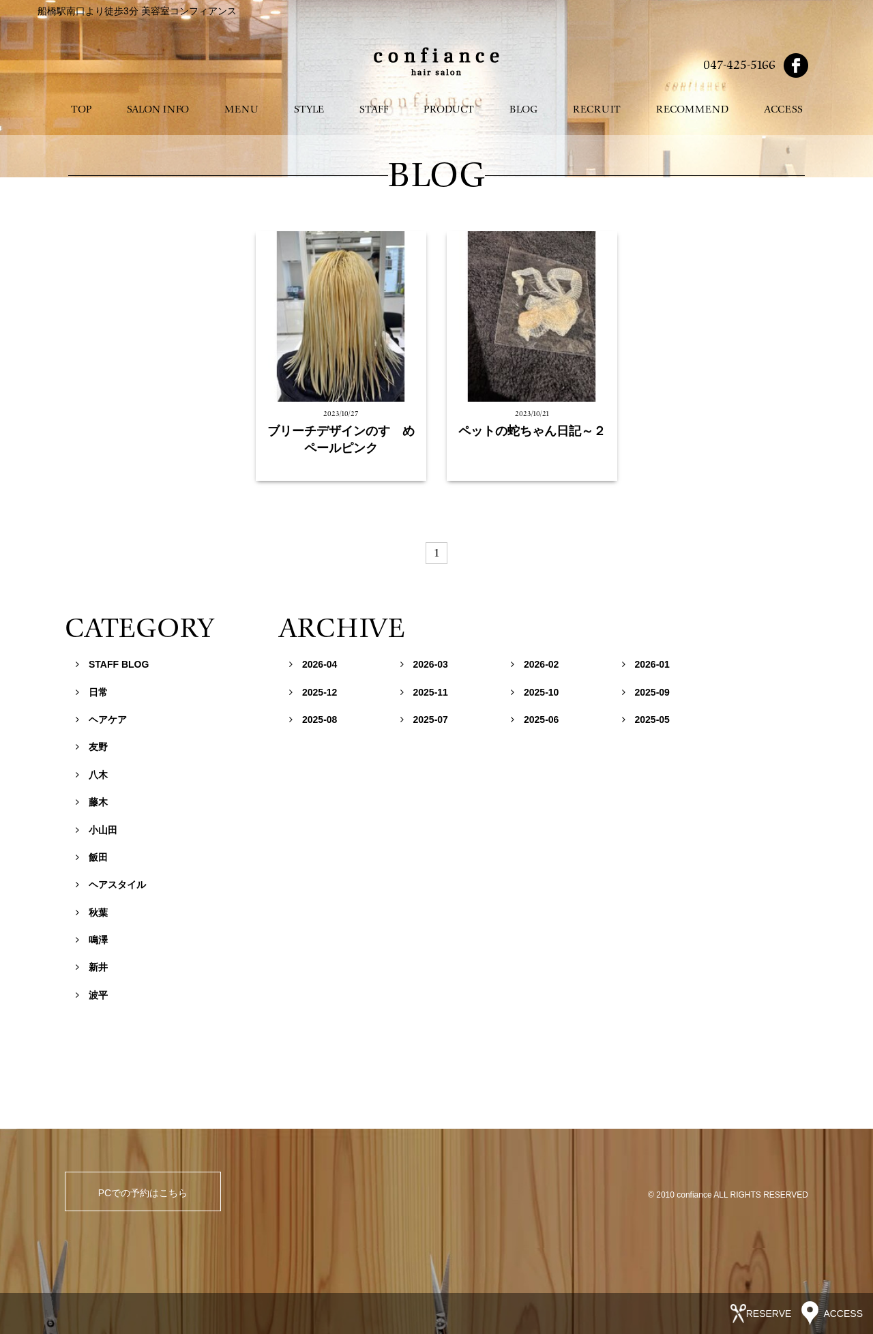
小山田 (96, 830)
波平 (92, 995)
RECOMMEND (692, 109)
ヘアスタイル (111, 884)
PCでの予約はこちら (143, 1192)
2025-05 (646, 719)
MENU (241, 109)
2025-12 (313, 692)
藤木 (92, 802)
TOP (81, 109)
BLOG (523, 109)
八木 (92, 774)
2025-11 (424, 692)
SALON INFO (158, 109)
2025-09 (646, 692)
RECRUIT (597, 109)
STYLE (309, 109)
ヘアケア (101, 719)
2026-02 (535, 664)
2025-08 (313, 719)
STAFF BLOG (112, 664)
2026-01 (646, 664)
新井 (92, 967)
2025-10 (535, 692)
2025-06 (535, 719)
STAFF (373, 109)
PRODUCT (449, 109)
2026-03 (424, 664)
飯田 (92, 857)
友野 (92, 746)
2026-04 (313, 664)
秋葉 (92, 912)
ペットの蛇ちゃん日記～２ (532, 431)
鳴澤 (92, 939)
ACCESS (783, 109)
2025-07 (424, 719)
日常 (92, 692)
